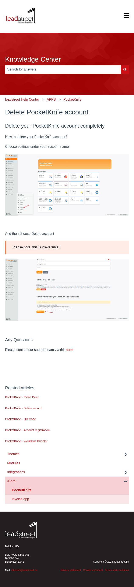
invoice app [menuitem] (20, 499)
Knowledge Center (33, 59)
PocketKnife (72, 99)
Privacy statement (71, 570)
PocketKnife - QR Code (20, 419)
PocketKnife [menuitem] (21, 490)
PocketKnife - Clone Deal (21, 397)
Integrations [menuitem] (16, 472)
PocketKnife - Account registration (27, 430)
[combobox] (63, 69)
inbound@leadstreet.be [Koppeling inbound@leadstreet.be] (24, 570)
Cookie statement (93, 570)
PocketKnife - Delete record (23, 408)
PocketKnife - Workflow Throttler (26, 441)
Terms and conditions (117, 570)
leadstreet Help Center (22, 99)
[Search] (125, 69)
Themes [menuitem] (13, 454)
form (69, 350)
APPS (51, 99)
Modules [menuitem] (13, 463)
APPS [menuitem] (11, 481)
